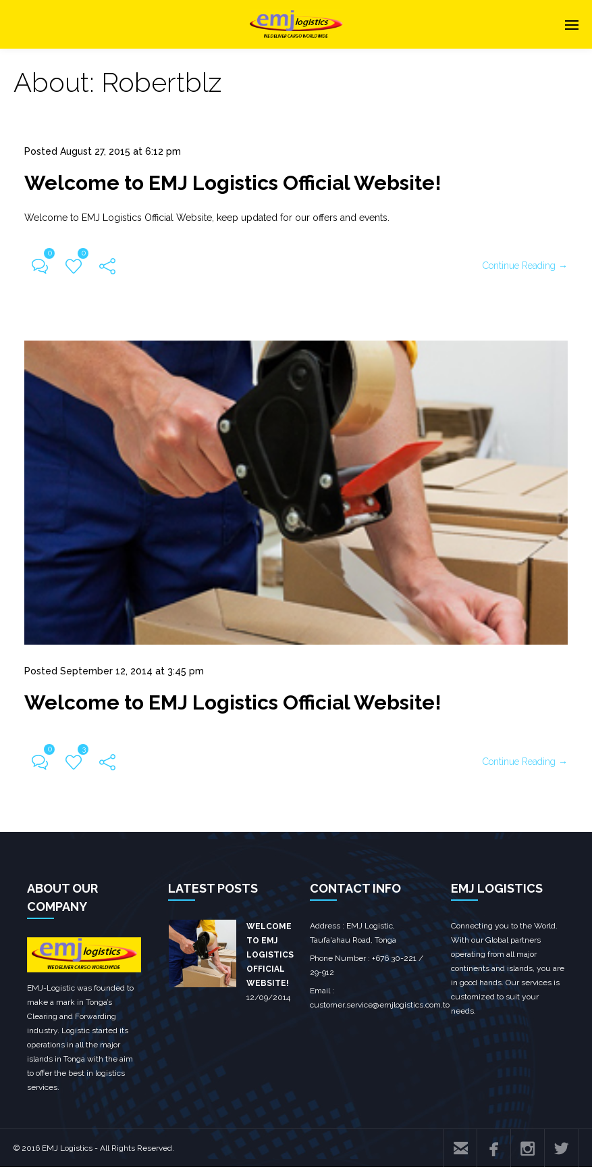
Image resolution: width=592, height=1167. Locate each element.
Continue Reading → (525, 265)
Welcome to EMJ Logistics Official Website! (232, 183)
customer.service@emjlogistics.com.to (380, 1005)
